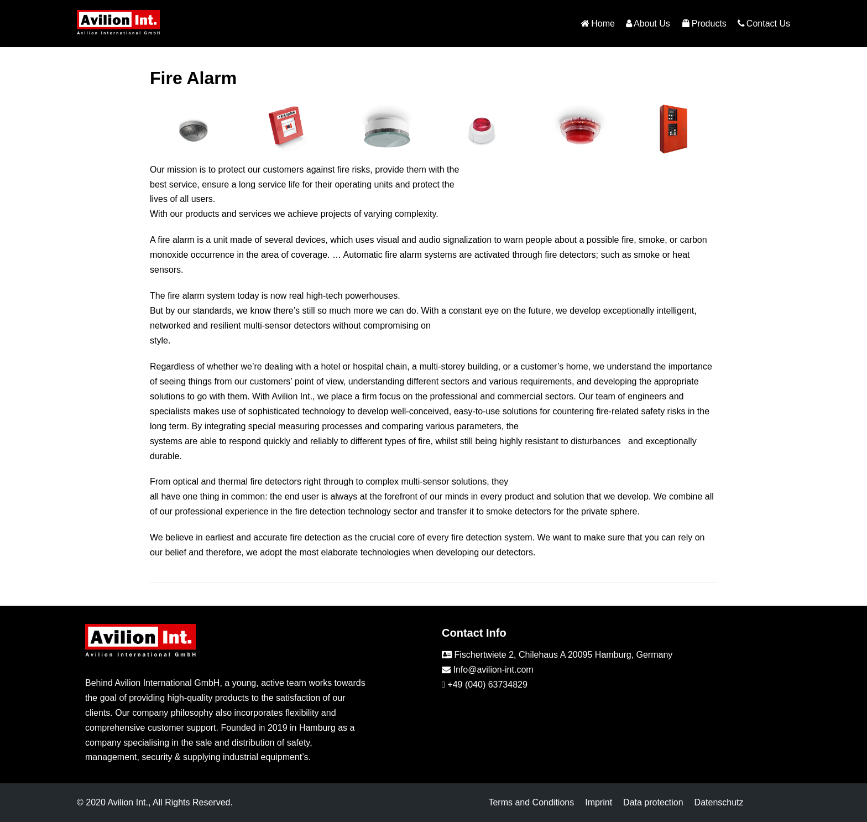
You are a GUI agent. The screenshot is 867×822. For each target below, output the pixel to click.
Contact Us (764, 24)
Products (704, 24)
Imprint (598, 802)
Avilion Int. (127, 802)
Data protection (653, 802)
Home (598, 24)
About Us (648, 24)
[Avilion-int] (118, 23)
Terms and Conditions (531, 802)
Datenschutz (719, 802)
